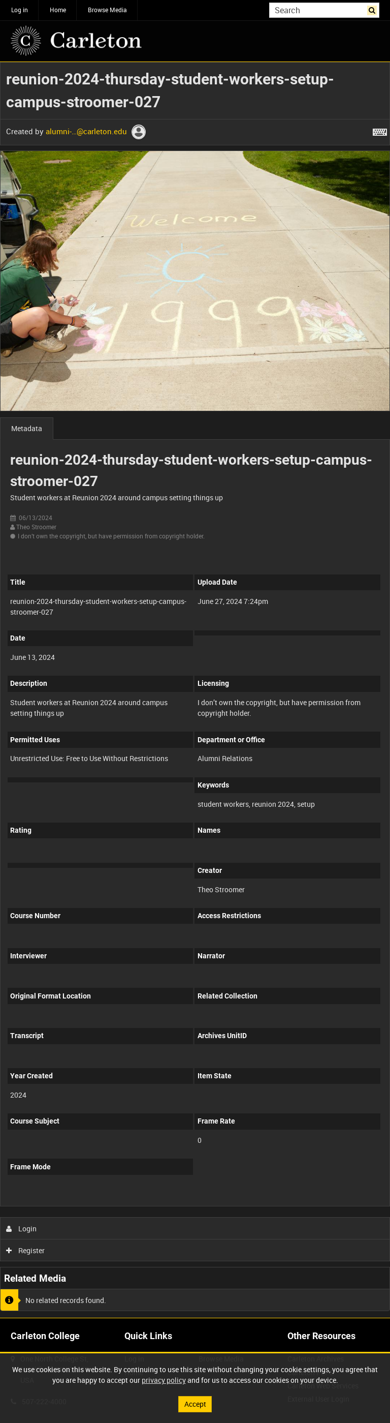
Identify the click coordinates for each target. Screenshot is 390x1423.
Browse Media (107, 10)
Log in (19, 10)
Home (58, 10)
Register (25, 1250)
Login (21, 1228)
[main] (195, 690)
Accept (195, 1404)
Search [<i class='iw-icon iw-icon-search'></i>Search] (373, 9)
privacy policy (164, 1380)
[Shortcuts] (380, 130)
